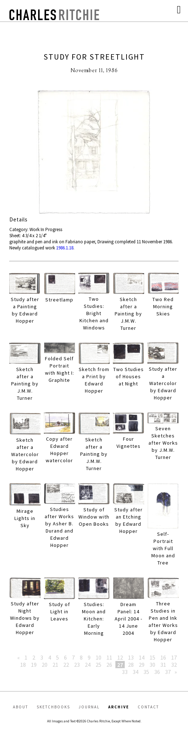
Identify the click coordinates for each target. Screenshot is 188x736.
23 (77, 664)
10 (98, 657)
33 (125, 671)
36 (157, 671)
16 (163, 657)
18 (23, 664)
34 (135, 671)
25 (98, 664)
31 (163, 664)
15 (152, 657)
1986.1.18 (64, 248)
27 (120, 664)
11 (109, 657)
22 (66, 664)
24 (88, 664)
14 (142, 657)
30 (152, 664)
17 (174, 657)
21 (55, 664)
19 (34, 664)
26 (109, 664)
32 (174, 664)
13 (131, 657)
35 (146, 671)
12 (120, 657)
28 (131, 664)
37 (168, 671)
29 (142, 664)
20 (44, 664)
